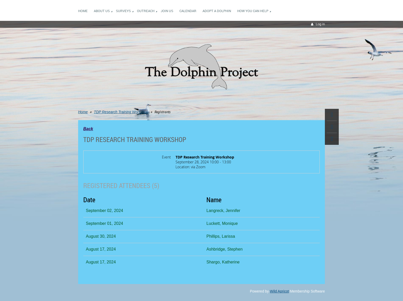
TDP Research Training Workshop (121, 112)
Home (83, 112)
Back (88, 129)
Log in (320, 24)
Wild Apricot (279, 291)
